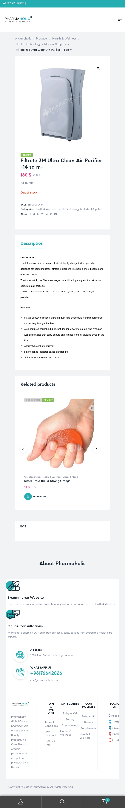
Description (32, 243)
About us (51, 743)
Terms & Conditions (51, 725)
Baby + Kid (70, 714)
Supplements (70, 726)
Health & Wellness (45, 209)
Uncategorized (32, 477)
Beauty (70, 720)
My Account (21, 802)
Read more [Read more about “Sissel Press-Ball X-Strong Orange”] (39, 497)
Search (62, 802)
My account (51, 734)
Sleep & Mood (70, 477)
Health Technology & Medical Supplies (80, 209)
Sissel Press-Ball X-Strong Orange (47, 481)
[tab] (32, 246)
